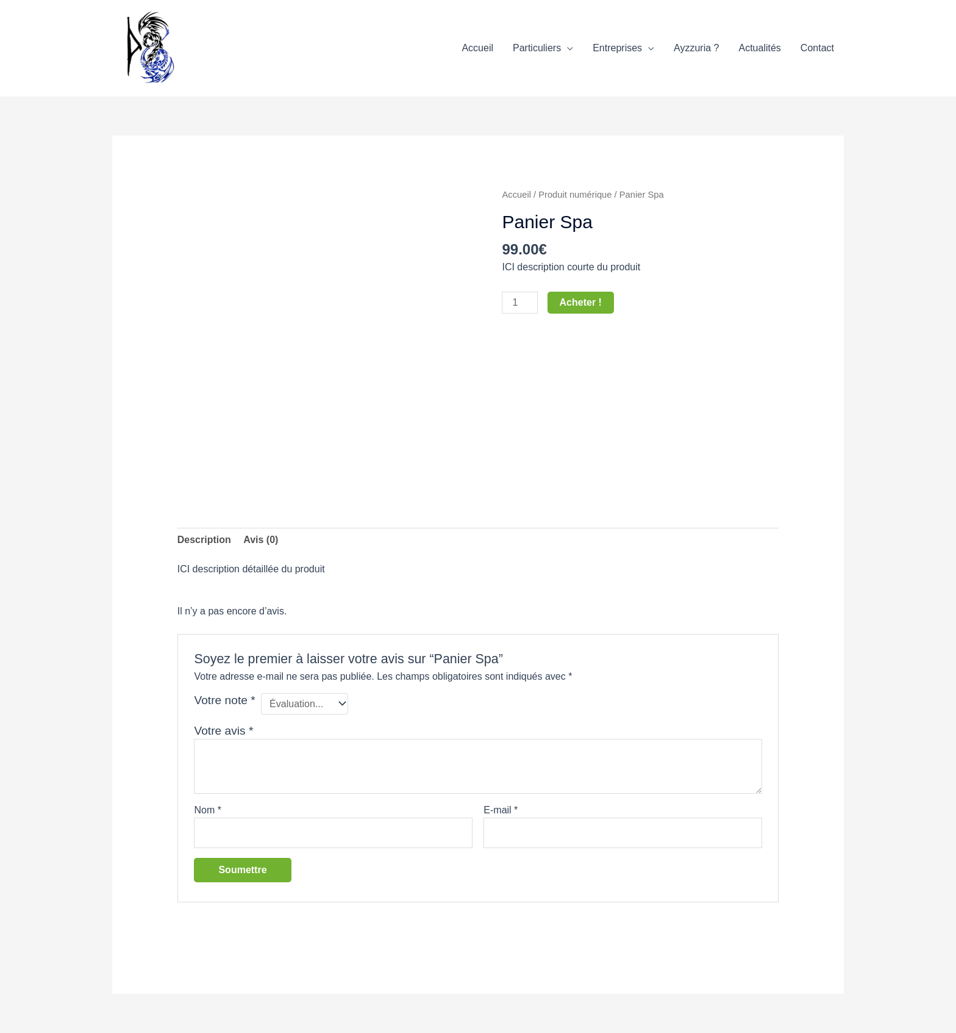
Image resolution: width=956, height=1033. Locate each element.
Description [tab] (204, 539)
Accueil (477, 48)
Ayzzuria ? (696, 48)
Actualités (759, 48)
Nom (207, 810)
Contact (817, 48)
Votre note (224, 700)
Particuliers (537, 48)
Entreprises (617, 48)
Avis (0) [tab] (260, 539)
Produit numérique (575, 195)
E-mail (500, 810)
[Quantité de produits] (519, 303)
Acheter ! (581, 302)
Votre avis (223, 730)
